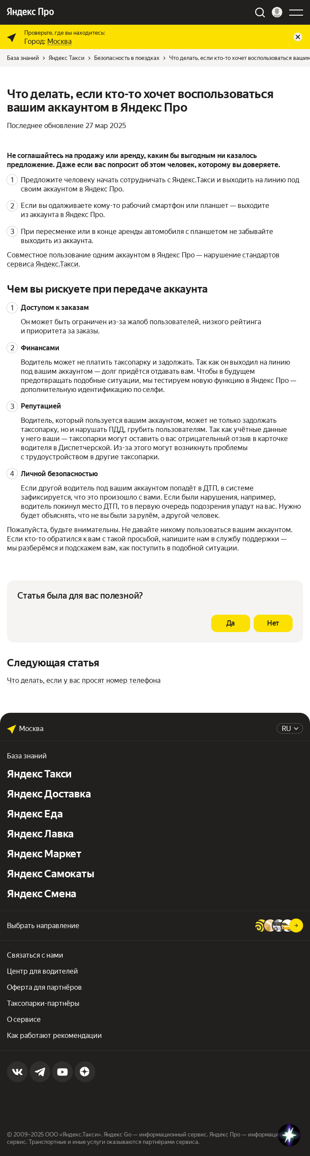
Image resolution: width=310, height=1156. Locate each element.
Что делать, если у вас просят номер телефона (83, 680)
